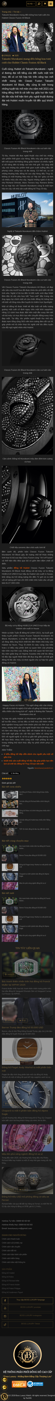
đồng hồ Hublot (21, 568)
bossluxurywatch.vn (44, 768)
